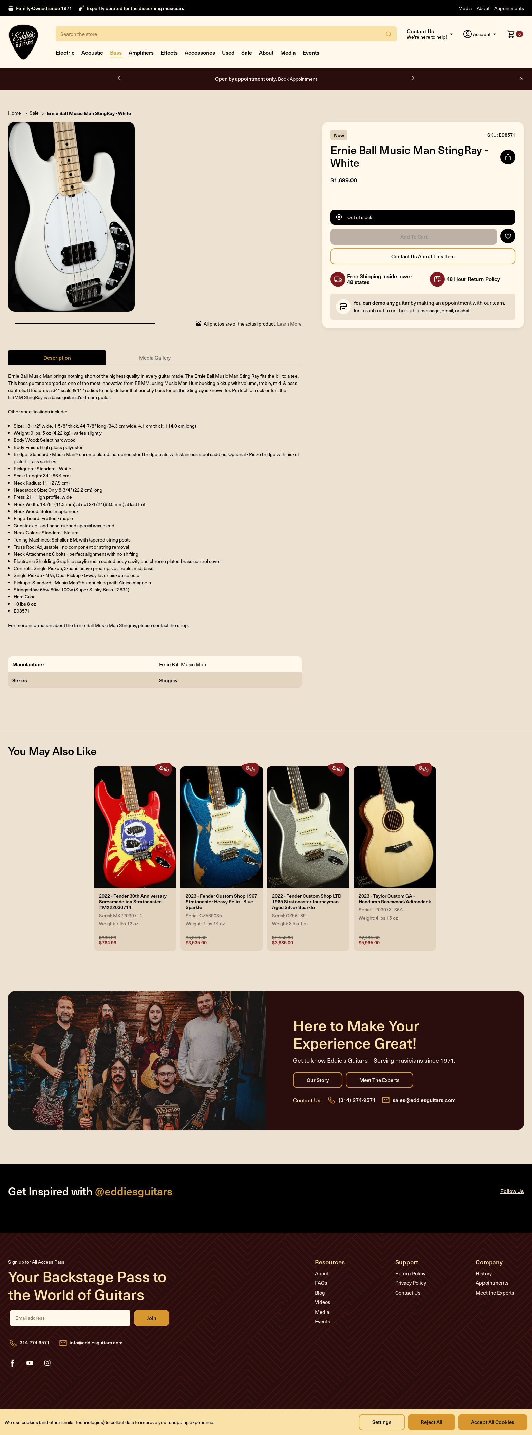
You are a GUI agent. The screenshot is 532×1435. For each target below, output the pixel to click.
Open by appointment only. (266, 78)
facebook (12, 1363)
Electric (65, 52)
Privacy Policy (410, 1282)
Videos (322, 1302)
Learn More (289, 323)
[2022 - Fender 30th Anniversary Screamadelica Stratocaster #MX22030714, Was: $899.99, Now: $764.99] (135, 827)
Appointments (509, 8)
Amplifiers (141, 52)
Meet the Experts (379, 1080)
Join (151, 1318)
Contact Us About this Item (422, 256)
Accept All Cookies (492, 1422)
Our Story (317, 1080)
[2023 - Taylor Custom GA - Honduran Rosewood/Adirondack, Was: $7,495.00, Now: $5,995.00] (395, 827)
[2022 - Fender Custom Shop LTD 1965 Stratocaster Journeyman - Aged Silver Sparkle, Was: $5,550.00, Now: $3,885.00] (308, 827)
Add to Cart (413, 237)
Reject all (431, 1422)
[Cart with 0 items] (515, 33)
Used (228, 52)
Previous (119, 78)
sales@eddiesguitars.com (424, 1099)
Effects (169, 52)
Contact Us (407, 1292)
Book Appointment (297, 79)
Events (311, 52)
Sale (246, 52)
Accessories (200, 52)
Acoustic (92, 52)
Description (57, 357)
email (447, 310)
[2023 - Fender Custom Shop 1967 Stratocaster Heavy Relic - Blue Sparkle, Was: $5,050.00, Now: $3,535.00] (221, 827)
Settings (382, 1422)
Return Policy (410, 1273)
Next (412, 78)
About (483, 8)
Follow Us (512, 1190)
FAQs (321, 1282)
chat (464, 310)
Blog (320, 1292)
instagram (47, 1363)
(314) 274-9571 (357, 1099)
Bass (116, 52)
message (430, 310)
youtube (30, 1363)
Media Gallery (155, 357)
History (484, 1273)
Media (465, 8)
